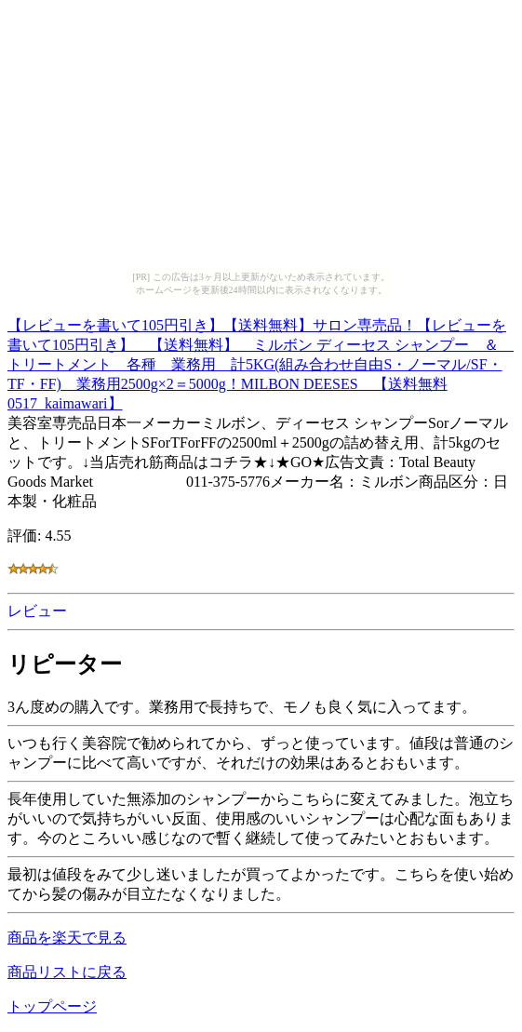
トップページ (52, 1006)
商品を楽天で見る (67, 937)
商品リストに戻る (67, 972)
